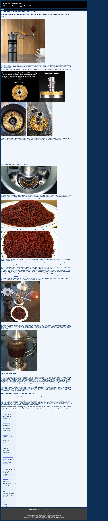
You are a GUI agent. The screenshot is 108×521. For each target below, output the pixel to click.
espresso (16, 276)
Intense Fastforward (36, 519)
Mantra (48, 519)
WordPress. (53, 519)
